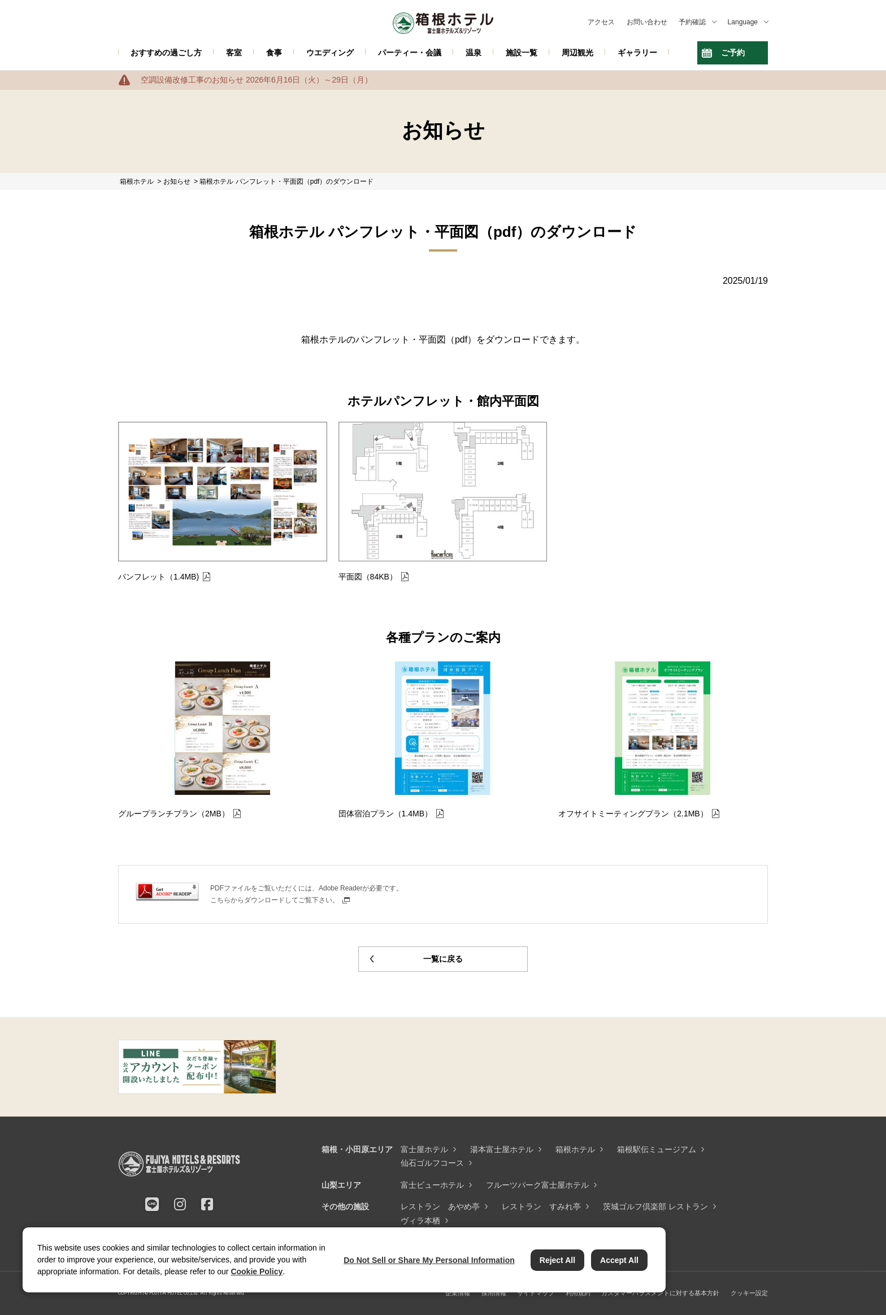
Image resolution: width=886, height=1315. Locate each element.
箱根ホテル (575, 1149)
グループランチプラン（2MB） (173, 813)
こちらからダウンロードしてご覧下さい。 (274, 900)
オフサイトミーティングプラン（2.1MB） (632, 813)
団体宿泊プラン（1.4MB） (385, 813)
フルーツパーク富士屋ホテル (537, 1184)
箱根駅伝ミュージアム (656, 1149)
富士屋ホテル (424, 1149)
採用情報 (493, 1293)
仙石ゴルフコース (432, 1162)
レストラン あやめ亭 (440, 1206)
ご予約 (733, 52)
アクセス (601, 22)
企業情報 (457, 1293)
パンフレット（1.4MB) (158, 576)
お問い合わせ (647, 22)
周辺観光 (577, 52)
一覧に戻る (443, 958)
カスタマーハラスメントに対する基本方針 (660, 1293)
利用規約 (578, 1293)
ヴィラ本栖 (420, 1220)
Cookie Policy (257, 1271)
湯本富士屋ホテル (501, 1149)
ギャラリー (637, 52)
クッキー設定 (749, 1293)
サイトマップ (535, 1293)
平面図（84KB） (367, 576)
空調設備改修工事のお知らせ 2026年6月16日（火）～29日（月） (256, 79)
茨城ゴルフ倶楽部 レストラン (655, 1206)
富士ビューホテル (432, 1184)
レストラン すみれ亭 (541, 1206)
